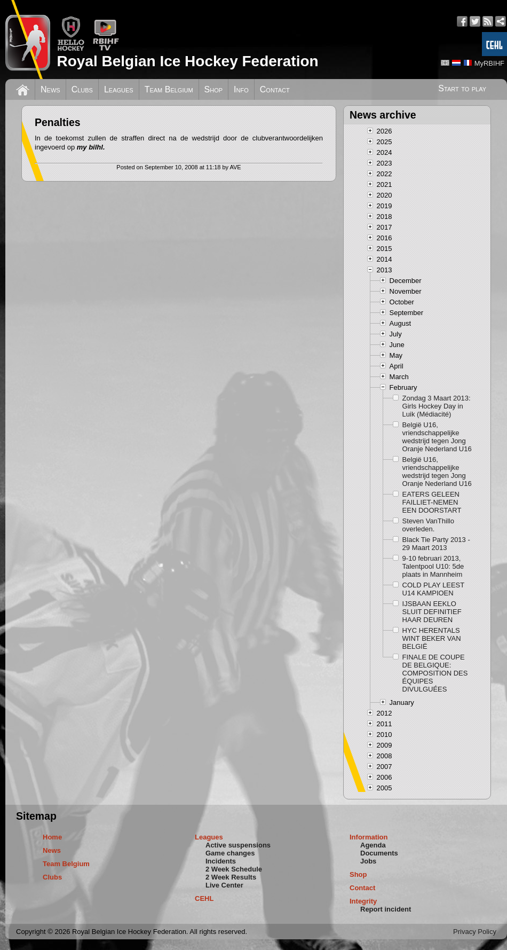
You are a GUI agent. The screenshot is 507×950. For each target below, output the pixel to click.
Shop (213, 89)
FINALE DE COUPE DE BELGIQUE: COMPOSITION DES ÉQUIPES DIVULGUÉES (435, 673)
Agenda (373, 845)
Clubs (82, 89)
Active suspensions (238, 845)
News (50, 89)
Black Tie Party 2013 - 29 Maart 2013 (436, 544)
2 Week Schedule (233, 869)
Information (369, 837)
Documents (379, 853)
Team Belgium (169, 89)
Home (52, 837)
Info (241, 89)
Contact (275, 89)
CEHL (204, 898)
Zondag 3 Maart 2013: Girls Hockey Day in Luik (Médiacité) (436, 406)
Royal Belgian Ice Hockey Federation (187, 61)
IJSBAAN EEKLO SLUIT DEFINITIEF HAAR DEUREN (432, 612)
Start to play (462, 88)
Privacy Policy (474, 932)
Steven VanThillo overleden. (428, 525)
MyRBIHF (489, 63)
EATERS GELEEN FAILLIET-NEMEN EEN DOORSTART (432, 502)
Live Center (224, 885)
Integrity (363, 901)
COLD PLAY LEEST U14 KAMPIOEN (433, 589)
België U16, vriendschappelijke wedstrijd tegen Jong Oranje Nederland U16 (437, 437)
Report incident (385, 909)
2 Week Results (230, 877)
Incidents (220, 861)
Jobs (368, 861)
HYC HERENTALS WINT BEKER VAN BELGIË (431, 638)
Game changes (230, 853)
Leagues (118, 89)
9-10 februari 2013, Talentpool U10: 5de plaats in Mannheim (433, 566)
